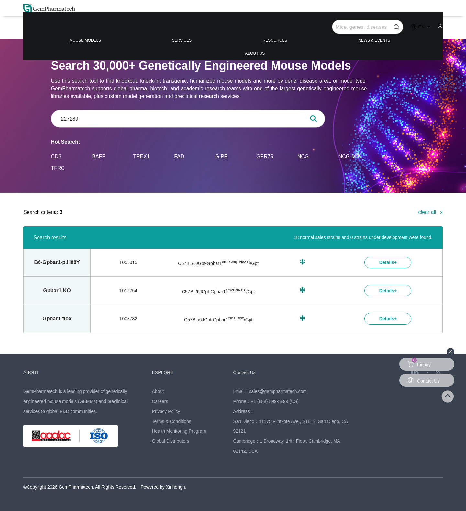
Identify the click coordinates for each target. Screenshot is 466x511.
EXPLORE (165, 372)
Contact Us (247, 372)
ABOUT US (408, 29)
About (158, 391)
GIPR (221, 156)
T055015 (128, 262)
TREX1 (141, 156)
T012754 (128, 290)
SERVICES (152, 29)
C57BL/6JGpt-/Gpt (218, 263)
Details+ (388, 262)
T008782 (128, 318)
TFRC (58, 168)
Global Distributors (170, 441)
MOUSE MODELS (65, 29)
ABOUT (33, 372)
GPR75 (264, 156)
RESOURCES (232, 29)
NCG (303, 156)
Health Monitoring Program (179, 431)
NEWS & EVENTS (322, 29)
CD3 (56, 156)
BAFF (98, 156)
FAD (179, 156)
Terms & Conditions (171, 421)
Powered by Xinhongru (164, 487)
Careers (160, 401)
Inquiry (420, 362)
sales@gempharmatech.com (278, 391)
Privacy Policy (166, 411)
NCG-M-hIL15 (352, 156)
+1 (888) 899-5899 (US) (275, 401)
